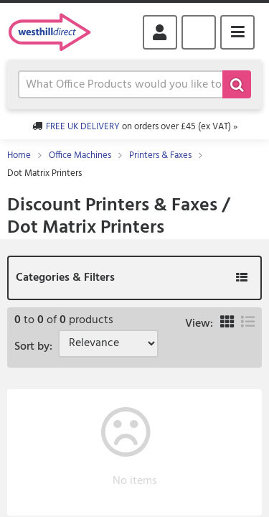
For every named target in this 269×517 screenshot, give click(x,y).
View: (199, 324)
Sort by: (36, 346)
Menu (237, 32)
